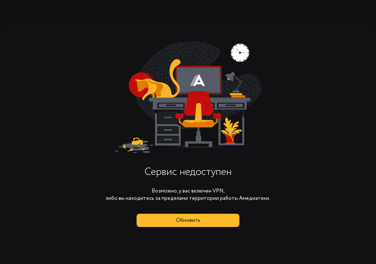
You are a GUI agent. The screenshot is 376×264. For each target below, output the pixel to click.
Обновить (188, 220)
